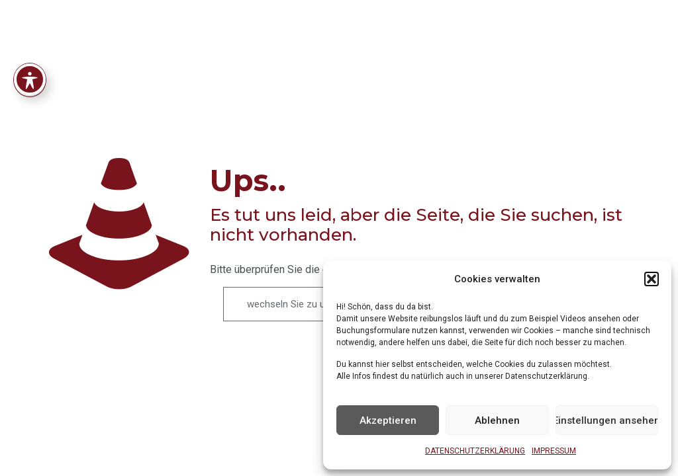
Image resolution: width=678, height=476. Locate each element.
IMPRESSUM (554, 451)
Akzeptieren (388, 420)
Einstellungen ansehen (607, 420)
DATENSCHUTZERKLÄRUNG (475, 451)
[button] (651, 279)
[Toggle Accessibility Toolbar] (30, 45)
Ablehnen (497, 420)
